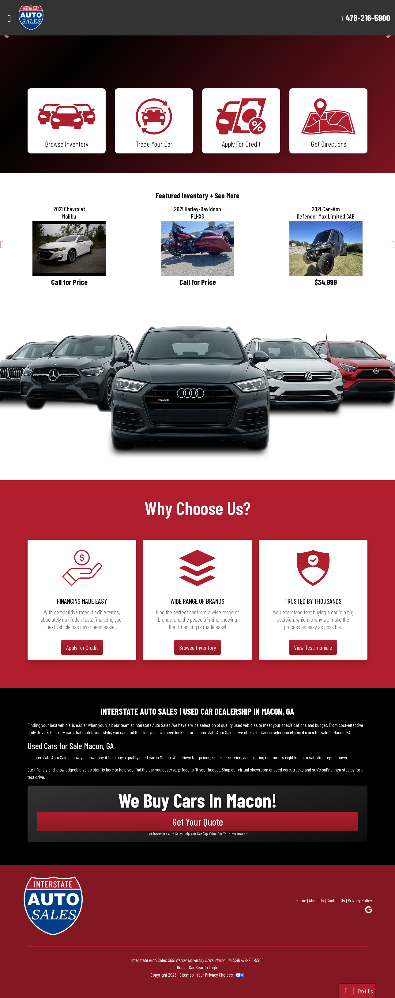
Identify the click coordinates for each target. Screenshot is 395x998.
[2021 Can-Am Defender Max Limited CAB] (325, 248)
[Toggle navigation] (9, 17)
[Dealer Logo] (48, 17)
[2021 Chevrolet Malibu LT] (69, 248)
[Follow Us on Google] (368, 909)
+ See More (224, 195)
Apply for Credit (82, 647)
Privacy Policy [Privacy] (360, 900)
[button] (2, 244)
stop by (348, 769)
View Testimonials (313, 647)
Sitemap (186, 975)
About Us (316, 900)
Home (301, 900)
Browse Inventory (197, 647)
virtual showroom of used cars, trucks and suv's (279, 769)
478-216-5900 (367, 17)
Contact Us (336, 900)
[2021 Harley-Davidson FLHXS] (197, 248)
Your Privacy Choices (220, 975)
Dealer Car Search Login (197, 967)
